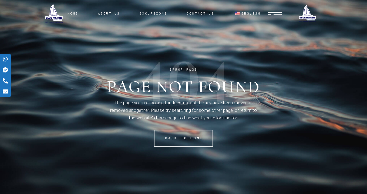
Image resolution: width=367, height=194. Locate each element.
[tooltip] (5, 59)
